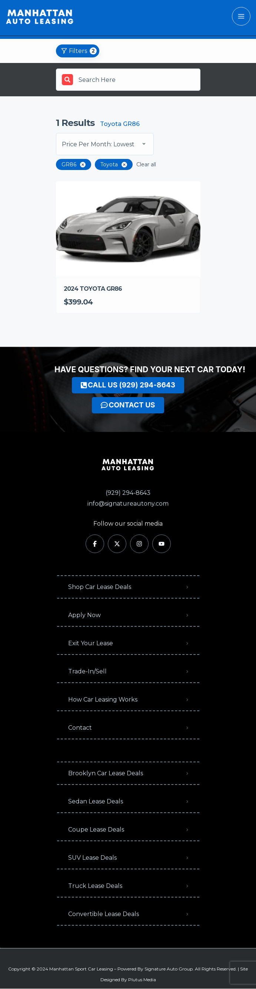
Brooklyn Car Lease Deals (105, 773)
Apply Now (84, 615)
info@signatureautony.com (128, 503)
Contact (80, 727)
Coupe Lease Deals (96, 829)
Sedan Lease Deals (95, 801)
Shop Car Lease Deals (99, 586)
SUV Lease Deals (92, 857)
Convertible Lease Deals (103, 914)
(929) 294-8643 (128, 492)
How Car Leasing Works (102, 699)
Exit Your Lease (90, 643)
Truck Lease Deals (95, 885)
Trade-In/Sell (87, 671)
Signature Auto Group (168, 969)
